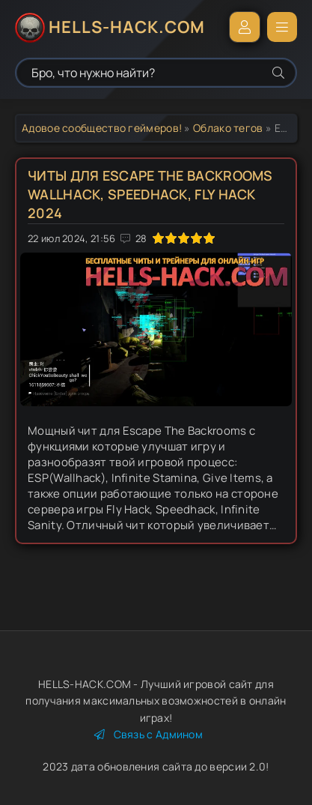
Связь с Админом (148, 734)
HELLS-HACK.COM (127, 27)
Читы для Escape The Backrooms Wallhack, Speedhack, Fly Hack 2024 (150, 194)
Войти (245, 27)
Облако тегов (228, 128)
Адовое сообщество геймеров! (102, 128)
